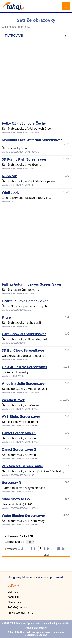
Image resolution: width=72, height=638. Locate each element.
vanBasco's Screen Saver (22, 466)
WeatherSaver (13, 400)
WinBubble (11, 192)
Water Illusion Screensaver (23, 516)
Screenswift (11, 483)
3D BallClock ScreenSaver (23, 350)
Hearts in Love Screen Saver (25, 301)
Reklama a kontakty (36, 627)
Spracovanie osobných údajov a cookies (48, 623)
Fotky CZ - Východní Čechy (24, 123)
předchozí (12, 549)
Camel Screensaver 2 (19, 450)
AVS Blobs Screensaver (21, 416)
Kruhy (7, 317)
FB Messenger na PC (21, 612)
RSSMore (9, 176)
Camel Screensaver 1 (19, 433)
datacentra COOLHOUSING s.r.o (44, 633)
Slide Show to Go (16, 499)
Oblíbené (13, 585)
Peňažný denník (17, 607)
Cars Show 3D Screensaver (24, 334)
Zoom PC (13, 597)
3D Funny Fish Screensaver (24, 159)
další (46, 555)
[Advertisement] (36, 82)
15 (58, 548)
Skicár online (15, 602)
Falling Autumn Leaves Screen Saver (31, 284)
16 (63, 548)
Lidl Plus (13, 591)
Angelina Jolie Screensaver (24, 383)
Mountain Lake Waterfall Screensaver (32, 140)
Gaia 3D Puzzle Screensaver (24, 367)
